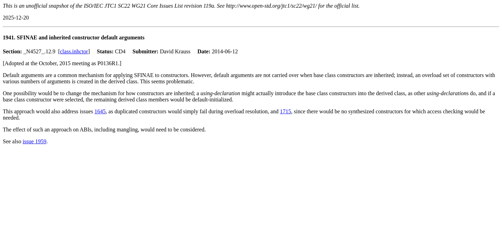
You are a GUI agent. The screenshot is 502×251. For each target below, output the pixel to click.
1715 (285, 111)
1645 (100, 111)
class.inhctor (74, 51)
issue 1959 (34, 141)
